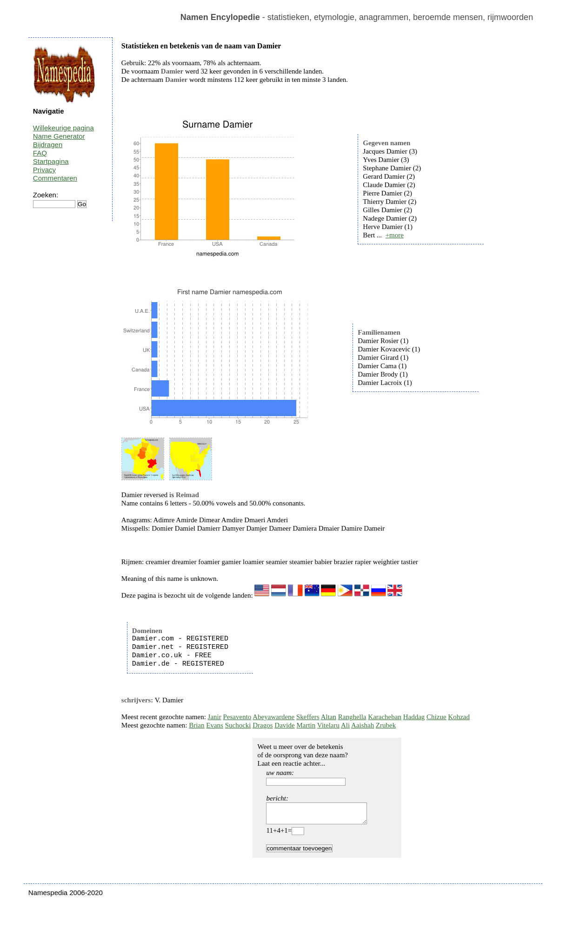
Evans (214, 725)
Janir (214, 717)
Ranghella (352, 717)
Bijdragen (47, 144)
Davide (284, 725)
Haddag (414, 717)
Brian (196, 725)
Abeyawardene (273, 717)
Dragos (263, 725)
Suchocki (238, 725)
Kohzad (459, 717)
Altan (328, 717)
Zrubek (386, 725)
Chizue (436, 717)
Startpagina (51, 161)
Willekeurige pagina (63, 128)
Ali (345, 725)
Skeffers (308, 717)
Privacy (44, 170)
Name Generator (59, 136)
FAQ (40, 153)
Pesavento (237, 717)
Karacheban (384, 717)
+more (395, 235)
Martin (305, 725)
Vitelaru (328, 725)
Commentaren (55, 178)
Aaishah (362, 725)
